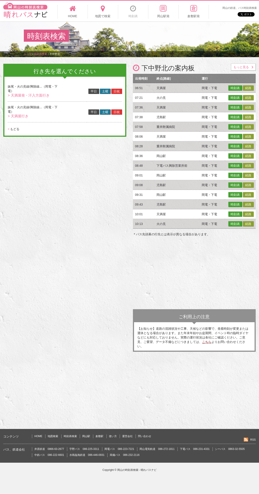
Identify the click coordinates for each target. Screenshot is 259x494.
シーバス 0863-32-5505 (230, 449)
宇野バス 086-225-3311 (84, 449)
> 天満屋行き (18, 116)
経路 (248, 88)
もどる (13, 129)
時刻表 (235, 88)
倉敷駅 (99, 436)
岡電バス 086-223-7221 (119, 449)
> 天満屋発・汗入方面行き (29, 95)
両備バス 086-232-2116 (125, 455)
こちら (206, 342)
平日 (94, 91)
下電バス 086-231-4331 (195, 449)
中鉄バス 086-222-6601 (49, 455)
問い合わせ (144, 436)
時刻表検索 (70, 436)
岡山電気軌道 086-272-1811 (157, 449)
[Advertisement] (155, 36)
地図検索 (53, 436)
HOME (38, 436)
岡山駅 (86, 436)
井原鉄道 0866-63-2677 (49, 449)
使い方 (113, 436)
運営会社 (127, 436)
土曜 (105, 91)
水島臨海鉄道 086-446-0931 (86, 455)
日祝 (117, 91)
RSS (253, 439)
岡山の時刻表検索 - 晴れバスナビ (137, 470)
